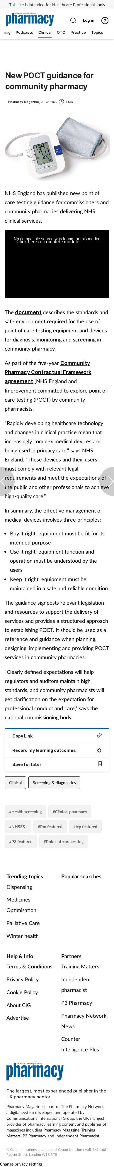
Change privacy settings (21, 1163)
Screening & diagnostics (54, 782)
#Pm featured (50, 826)
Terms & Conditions (29, 966)
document (28, 312)
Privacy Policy (22, 979)
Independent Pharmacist (77, 1135)
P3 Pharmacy (76, 1002)
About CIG (18, 1005)
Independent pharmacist (76, 984)
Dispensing (19, 887)
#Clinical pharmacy (70, 811)
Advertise (17, 1017)
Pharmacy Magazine (61, 1129)
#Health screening (25, 811)
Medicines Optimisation (21, 904)
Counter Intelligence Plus (80, 1044)
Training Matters (80, 966)
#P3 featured (21, 841)
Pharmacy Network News (83, 1020)
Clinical (15, 782)
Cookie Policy (22, 992)
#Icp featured (85, 826)
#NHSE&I (18, 826)
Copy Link (57, 735)
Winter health (22, 936)
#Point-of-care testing (64, 841)
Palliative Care (23, 923)
